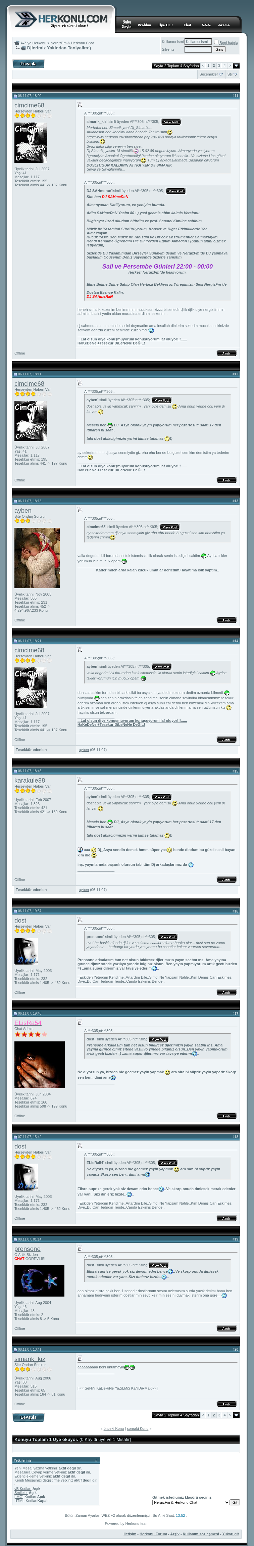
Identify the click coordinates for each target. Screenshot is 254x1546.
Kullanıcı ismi (173, 42)
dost (20, 920)
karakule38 (29, 780)
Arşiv (175, 1534)
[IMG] (18, 1497)
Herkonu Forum (153, 1534)
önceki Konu (114, 1428)
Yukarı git (230, 1534)
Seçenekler (209, 74)
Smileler (21, 1493)
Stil (230, 74)
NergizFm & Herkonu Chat (72, 43)
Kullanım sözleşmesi (201, 1534)
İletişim (129, 1534)
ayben (23, 510)
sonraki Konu (137, 1428)
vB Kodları (23, 1489)
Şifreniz (168, 49)
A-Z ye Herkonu (33, 43)
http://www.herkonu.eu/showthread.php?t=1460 (125, 137)
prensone (27, 1248)
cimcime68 (29, 105)
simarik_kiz (29, 1358)
